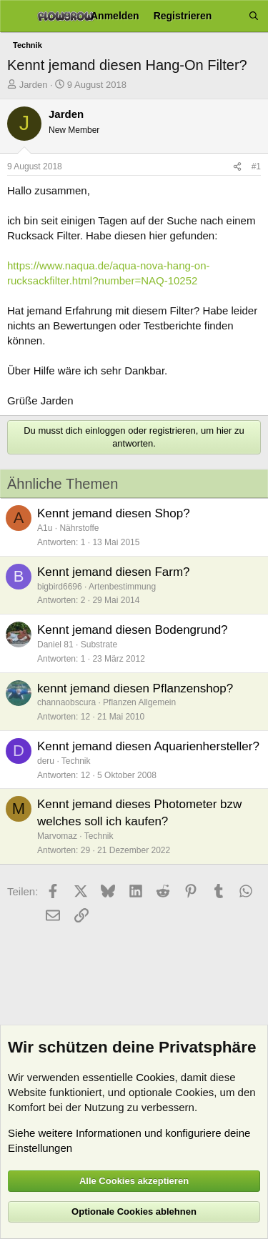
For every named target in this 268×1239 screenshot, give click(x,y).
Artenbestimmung (122, 587)
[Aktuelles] (230, 16)
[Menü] (16, 16)
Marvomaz (57, 836)
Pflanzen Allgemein (139, 702)
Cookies (155, 1077)
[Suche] (253, 16)
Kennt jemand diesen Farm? (113, 572)
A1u (44, 528)
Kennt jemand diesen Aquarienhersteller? (148, 746)
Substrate (99, 645)
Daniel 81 (55, 645)
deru (45, 761)
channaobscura (66, 702)
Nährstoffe (79, 528)
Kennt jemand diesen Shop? (113, 513)
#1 (256, 166)
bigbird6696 (59, 587)
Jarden (33, 84)
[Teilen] (237, 167)
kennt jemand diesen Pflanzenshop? (135, 688)
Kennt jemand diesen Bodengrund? (132, 630)
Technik (76, 761)
